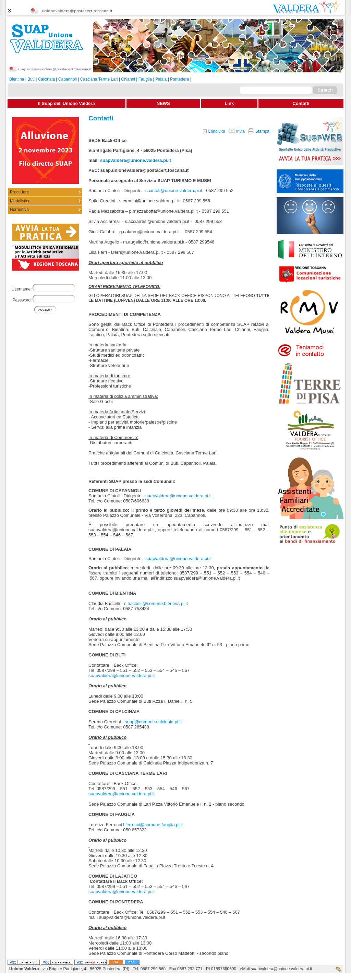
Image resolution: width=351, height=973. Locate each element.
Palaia (161, 79)
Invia (236, 131)
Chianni (128, 79)
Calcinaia (46, 79)
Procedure (19, 192)
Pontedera (179, 79)
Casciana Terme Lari (99, 79)
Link (229, 103)
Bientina (16, 79)
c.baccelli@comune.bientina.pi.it (156, 603)
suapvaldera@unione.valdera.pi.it (135, 160)
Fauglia (145, 79)
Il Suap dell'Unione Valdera (66, 103)
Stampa (258, 131)
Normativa (19, 209)
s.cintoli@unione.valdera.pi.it (173, 190)
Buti (31, 79)
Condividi (214, 131)
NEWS (163, 103)
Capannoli (67, 79)
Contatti (300, 103)
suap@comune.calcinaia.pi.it (153, 721)
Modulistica (20, 201)
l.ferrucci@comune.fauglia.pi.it (153, 824)
